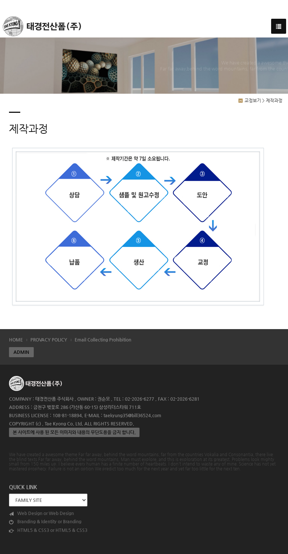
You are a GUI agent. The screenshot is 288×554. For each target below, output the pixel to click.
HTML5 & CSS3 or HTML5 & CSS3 (48, 530)
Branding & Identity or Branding (45, 521)
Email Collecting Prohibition (103, 339)
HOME (16, 339)
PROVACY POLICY (48, 339)
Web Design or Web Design (41, 513)
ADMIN (21, 352)
